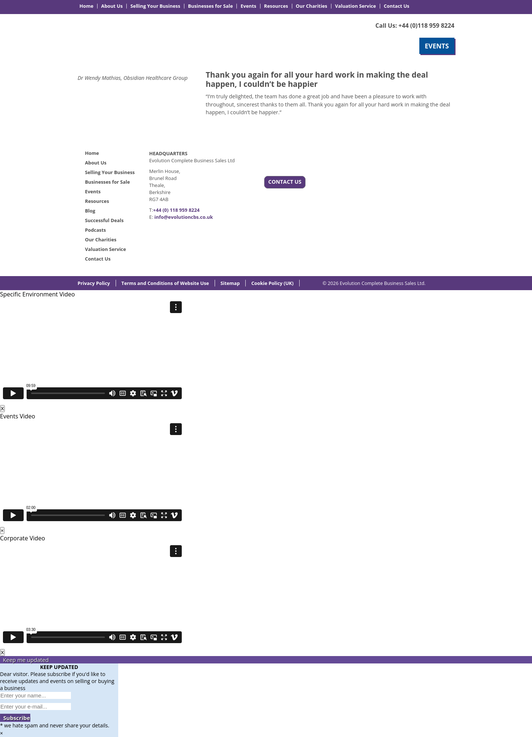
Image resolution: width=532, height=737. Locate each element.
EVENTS (437, 45)
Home (86, 6)
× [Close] (2, 530)
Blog (90, 210)
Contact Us (396, 6)
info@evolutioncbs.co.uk (183, 217)
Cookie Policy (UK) (272, 283)
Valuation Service (355, 6)
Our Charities (311, 6)
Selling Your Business (155, 6)
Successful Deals (104, 220)
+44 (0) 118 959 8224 (176, 210)
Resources (276, 6)
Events (248, 6)
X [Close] (2, 408)
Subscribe (15, 717)
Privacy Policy (94, 283)
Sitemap (230, 283)
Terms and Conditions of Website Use (165, 283)
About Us (112, 6)
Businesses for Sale (210, 6)
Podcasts (95, 230)
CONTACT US (284, 181)
